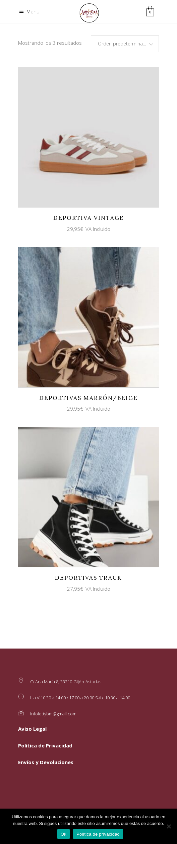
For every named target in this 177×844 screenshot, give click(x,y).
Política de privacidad (98, 834)
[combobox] (125, 43)
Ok (63, 834)
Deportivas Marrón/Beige (88, 398)
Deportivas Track (88, 577)
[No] (168, 826)
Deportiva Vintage (88, 218)
